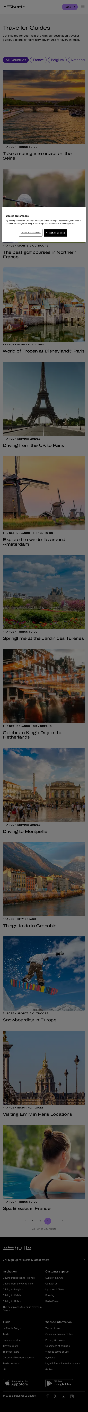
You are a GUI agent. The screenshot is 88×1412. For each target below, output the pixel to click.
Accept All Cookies (55, 233)
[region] (44, 224)
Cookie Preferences (31, 232)
